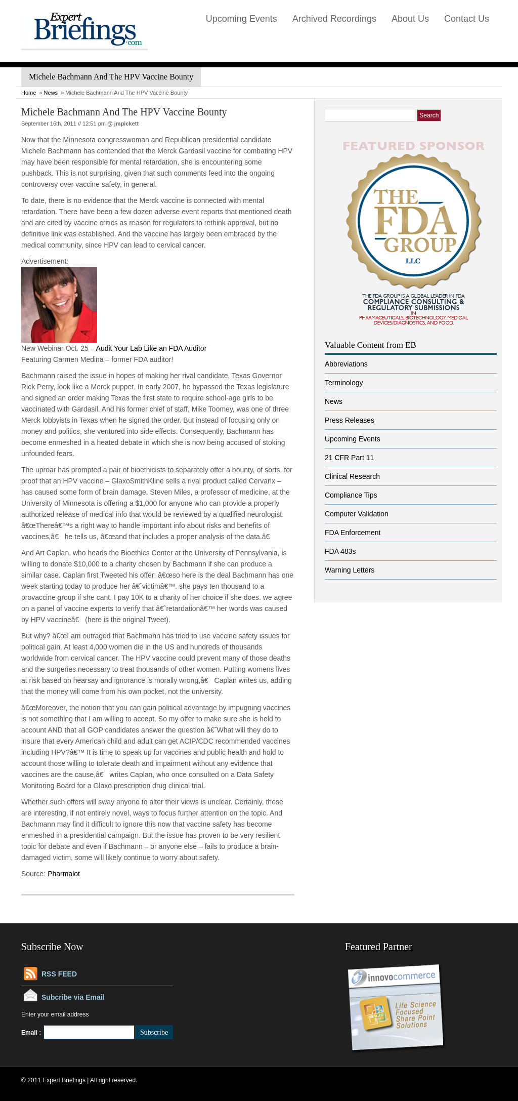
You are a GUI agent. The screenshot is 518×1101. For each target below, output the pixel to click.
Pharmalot (64, 874)
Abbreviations (346, 364)
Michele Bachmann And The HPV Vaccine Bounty (124, 111)
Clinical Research (352, 476)
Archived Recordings (334, 19)
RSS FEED (59, 974)
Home (28, 93)
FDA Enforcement (353, 532)
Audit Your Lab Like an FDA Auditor (151, 348)
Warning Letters (349, 570)
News (51, 93)
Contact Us (466, 19)
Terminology (344, 383)
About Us (410, 19)
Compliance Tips (351, 495)
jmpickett (126, 123)
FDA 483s (340, 551)
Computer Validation (356, 514)
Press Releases (349, 420)
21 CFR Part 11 (349, 458)
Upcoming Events (241, 19)
